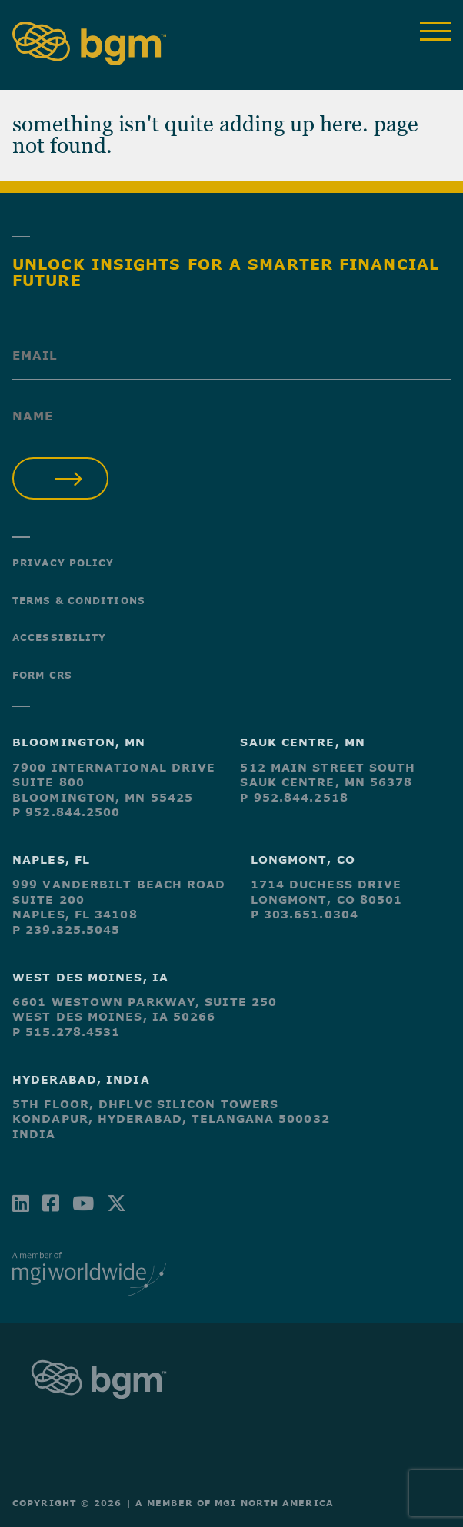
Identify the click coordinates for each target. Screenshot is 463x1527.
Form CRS (42, 674)
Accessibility (59, 637)
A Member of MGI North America (234, 1503)
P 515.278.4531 (66, 1031)
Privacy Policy (63, 562)
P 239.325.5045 (66, 929)
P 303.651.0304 (304, 914)
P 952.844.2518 (294, 797)
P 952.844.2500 (66, 811)
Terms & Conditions (78, 600)
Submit (60, 478)
